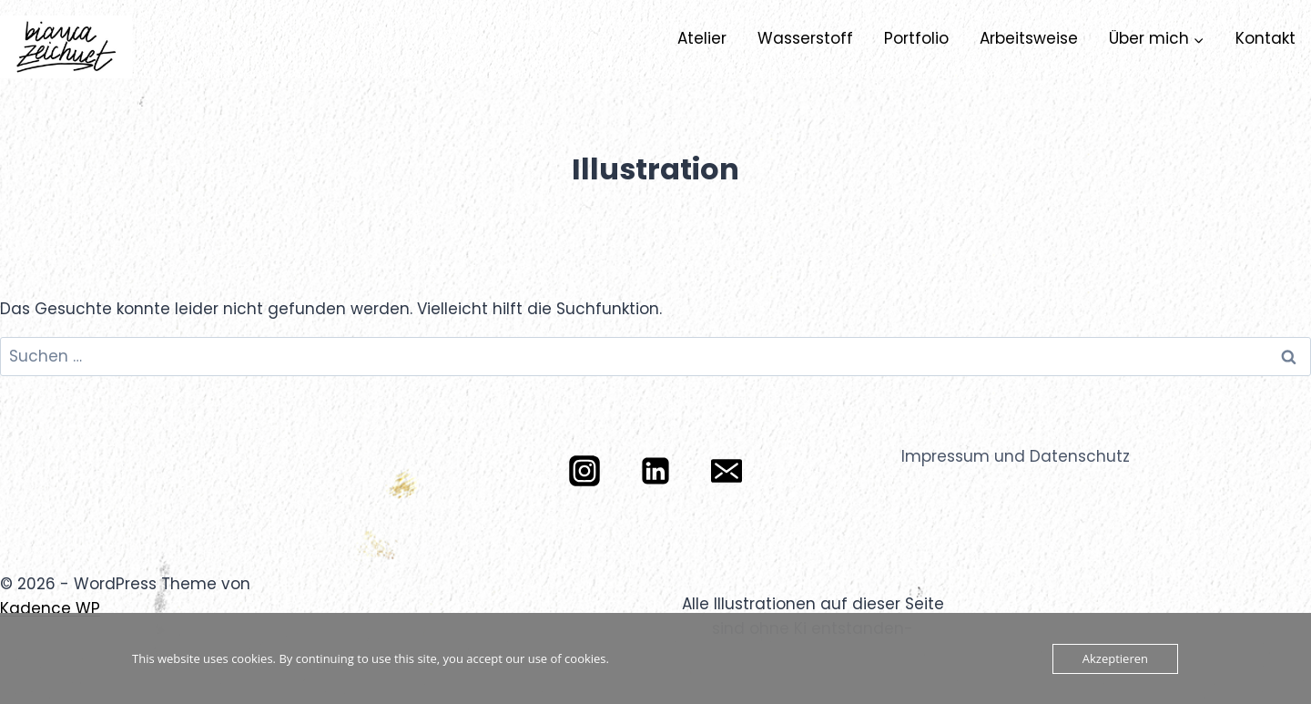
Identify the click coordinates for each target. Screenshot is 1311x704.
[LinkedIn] (655, 471)
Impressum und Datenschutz (1015, 456)
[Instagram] (584, 471)
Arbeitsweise (1029, 38)
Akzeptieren (1115, 658)
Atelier (702, 38)
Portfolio (916, 38)
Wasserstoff (805, 38)
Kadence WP (50, 608)
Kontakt (1265, 38)
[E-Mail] (726, 471)
